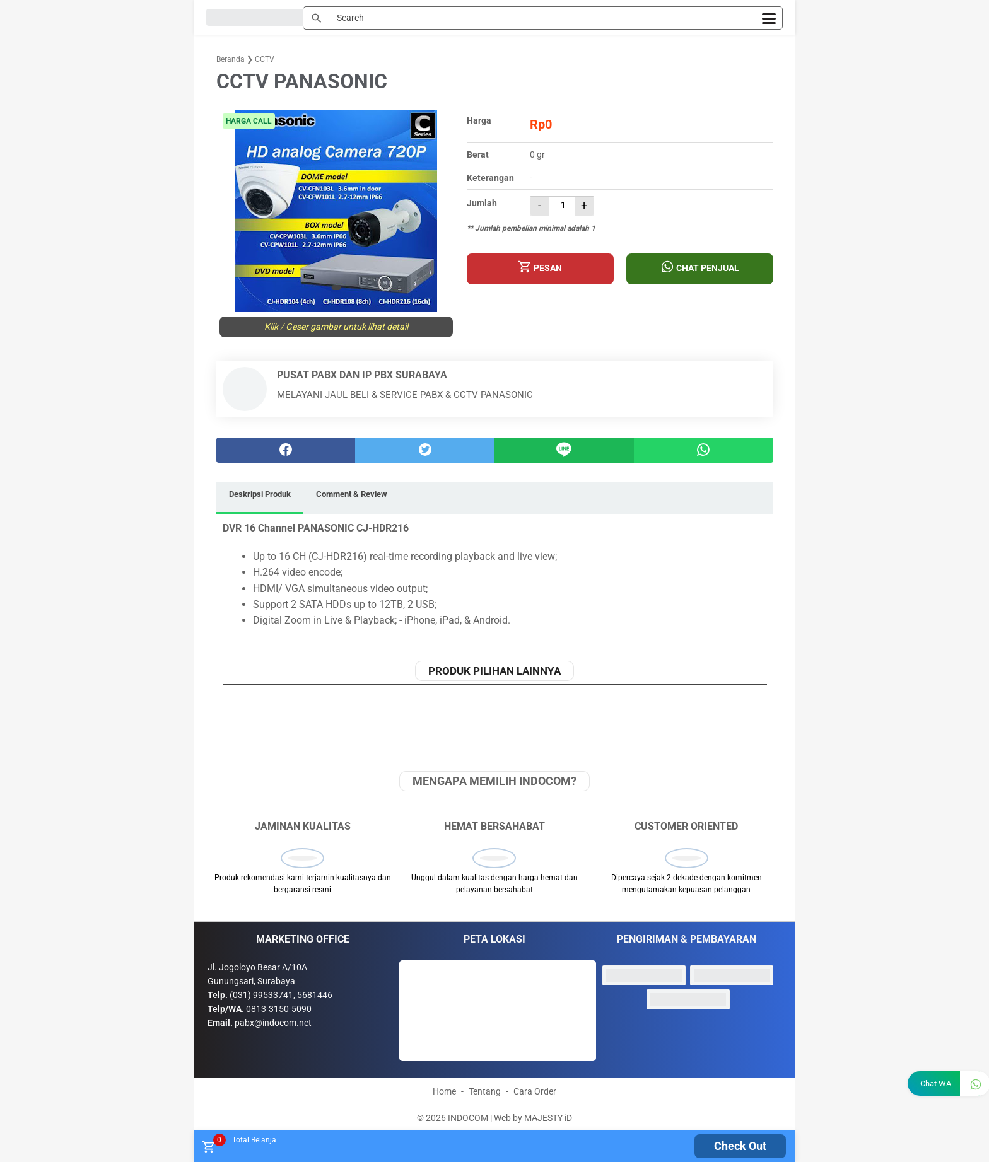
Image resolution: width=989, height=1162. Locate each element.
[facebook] (286, 450)
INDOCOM (468, 1117)
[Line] (564, 450)
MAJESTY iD (548, 1117)
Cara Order (534, 1091)
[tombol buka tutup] (207, 1150)
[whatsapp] (703, 450)
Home (444, 1091)
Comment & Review (351, 494)
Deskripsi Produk (260, 494)
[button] (335, 287)
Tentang (485, 1091)
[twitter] (424, 450)
